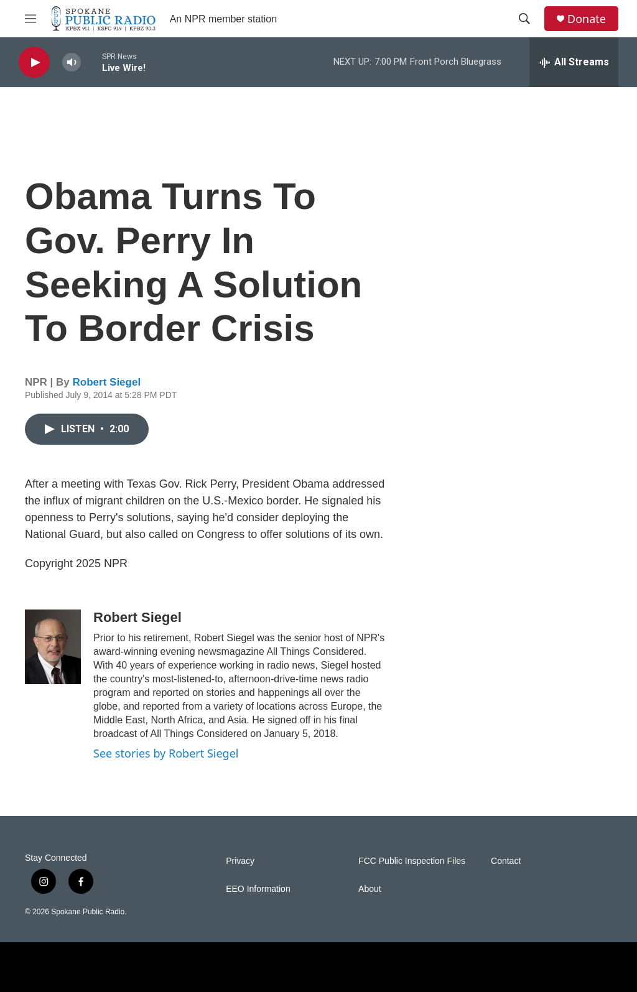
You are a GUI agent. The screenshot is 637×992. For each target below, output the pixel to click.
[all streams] (573, 62)
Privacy (240, 861)
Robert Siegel (107, 382)
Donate (586, 18)
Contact (506, 861)
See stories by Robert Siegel (165, 753)
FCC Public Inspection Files (411, 861)
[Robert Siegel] (53, 647)
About (369, 889)
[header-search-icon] (524, 18)
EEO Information (258, 889)
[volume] (71, 62)
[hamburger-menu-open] (30, 18)
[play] (34, 62)
